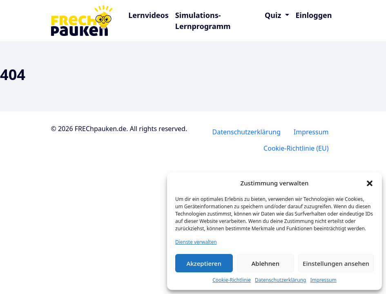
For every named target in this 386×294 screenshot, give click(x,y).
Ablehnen (266, 263)
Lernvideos (148, 15)
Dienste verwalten (196, 241)
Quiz (274, 15)
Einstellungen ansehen (336, 263)
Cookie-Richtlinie (231, 279)
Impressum (323, 279)
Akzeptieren (203, 263)
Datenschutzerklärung (280, 279)
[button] (370, 183)
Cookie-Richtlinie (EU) (295, 148)
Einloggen (314, 15)
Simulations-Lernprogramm (203, 20)
